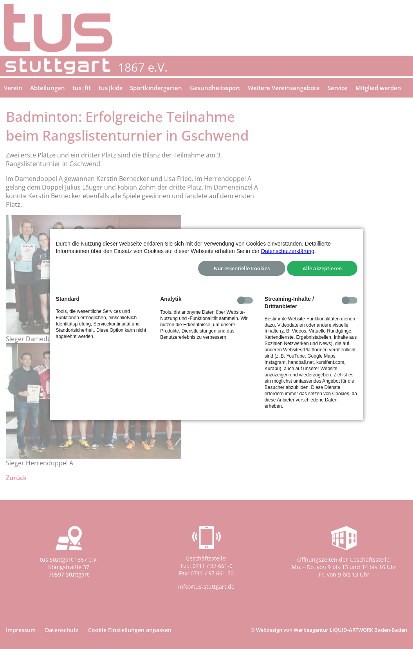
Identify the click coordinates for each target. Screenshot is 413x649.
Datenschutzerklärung (287, 251)
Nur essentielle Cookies (242, 268)
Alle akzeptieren (322, 268)
